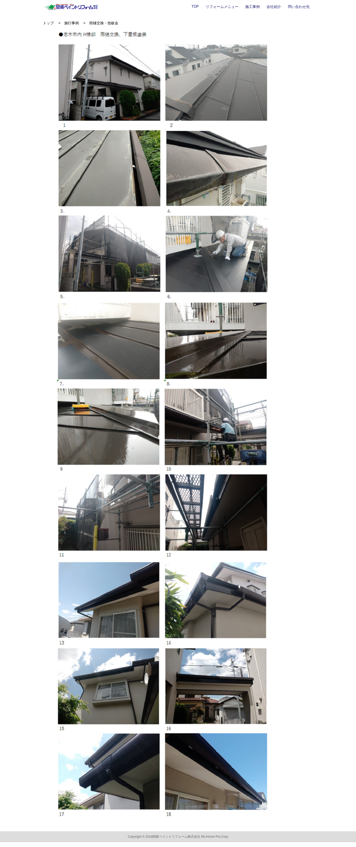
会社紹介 (274, 7)
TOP (195, 6)
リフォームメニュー (222, 7)
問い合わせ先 (299, 7)
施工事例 (252, 7)
